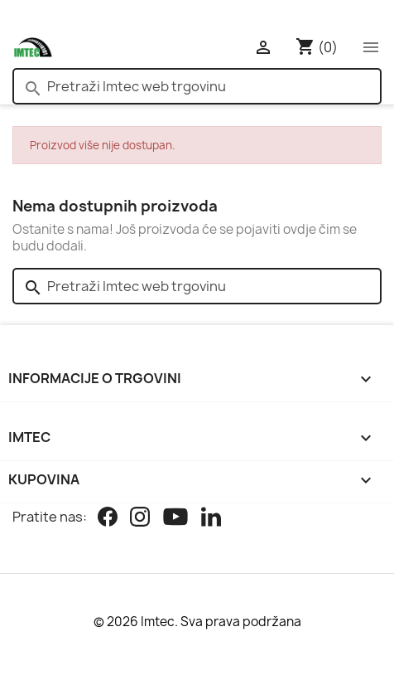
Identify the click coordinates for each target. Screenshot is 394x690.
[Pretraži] (197, 86)
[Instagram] (140, 518)
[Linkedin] (211, 518)
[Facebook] (108, 518)
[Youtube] (175, 518)
